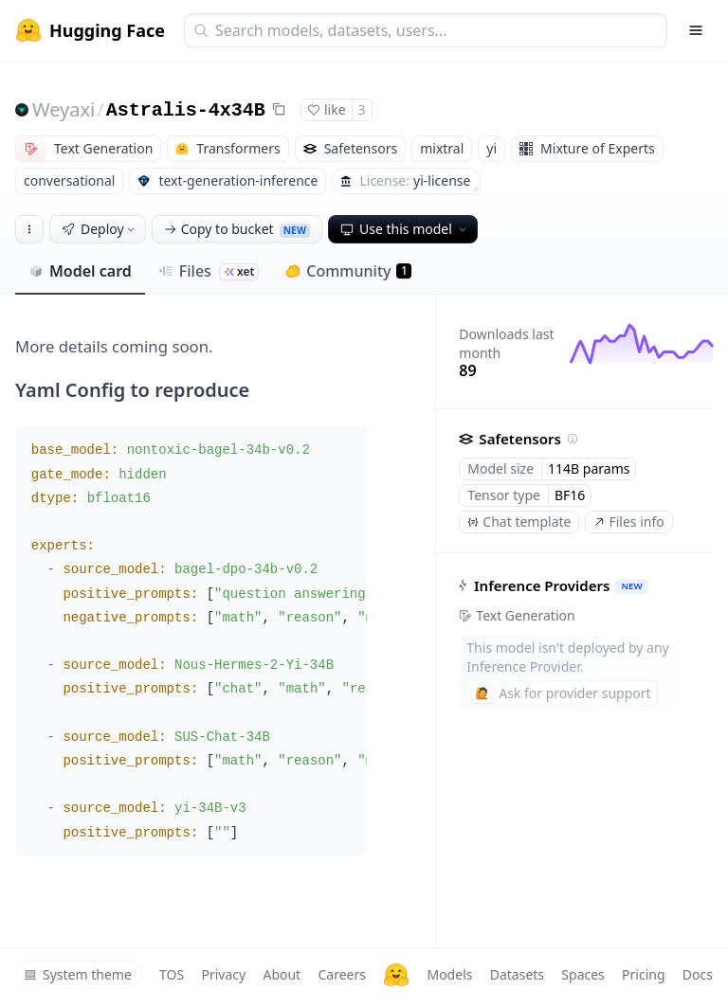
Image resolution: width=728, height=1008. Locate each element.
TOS (171, 974)
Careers (341, 974)
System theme (78, 974)
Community (348, 271)
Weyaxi (63, 109)
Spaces (582, 974)
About (281, 974)
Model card (80, 271)
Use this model (404, 229)
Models (449, 974)
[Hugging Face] (396, 975)
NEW (632, 586)
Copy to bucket (237, 229)
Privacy (223, 974)
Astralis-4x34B (185, 110)
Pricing (643, 974)
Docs (697, 974)
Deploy (99, 229)
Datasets (517, 974)
